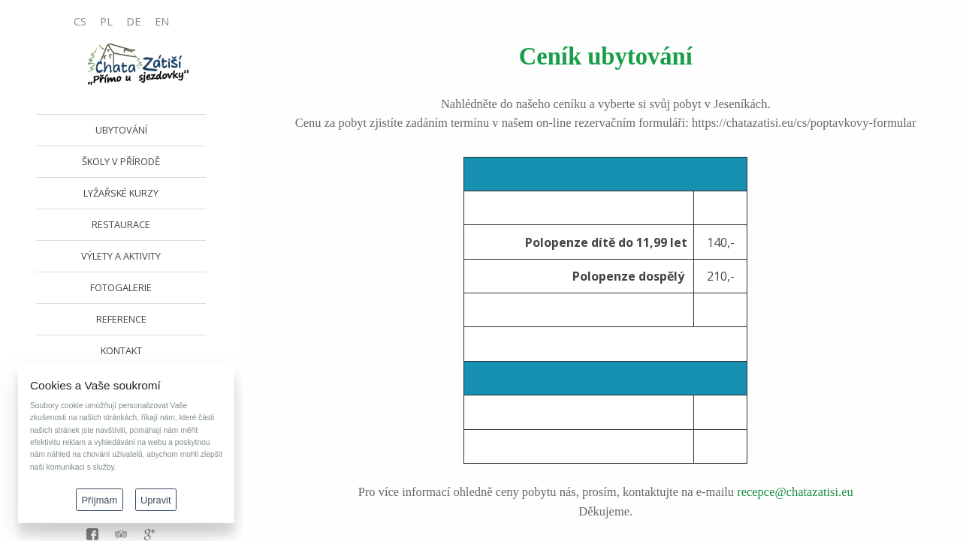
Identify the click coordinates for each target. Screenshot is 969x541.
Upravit (155, 500)
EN (162, 21)
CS (80, 21)
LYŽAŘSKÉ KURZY (120, 193)
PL (106, 21)
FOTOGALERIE (121, 287)
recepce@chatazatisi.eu (795, 492)
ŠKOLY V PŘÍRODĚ (121, 161)
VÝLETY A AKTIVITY (121, 256)
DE (133, 21)
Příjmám (100, 500)
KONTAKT (121, 350)
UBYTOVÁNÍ (121, 130)
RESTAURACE (121, 224)
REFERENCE (121, 319)
